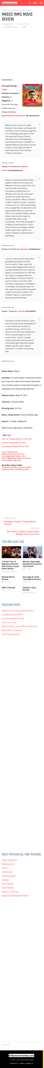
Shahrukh (13, 467)
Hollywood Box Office (12, 614)
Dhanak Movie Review (8, 578)
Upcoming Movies (11, 634)
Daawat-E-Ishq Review (29, 588)
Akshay (12, 469)
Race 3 (5, 868)
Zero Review (8, 887)
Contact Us (14, 1063)
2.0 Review (7, 872)
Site (6, 163)
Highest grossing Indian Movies (17, 610)
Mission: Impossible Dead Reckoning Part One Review (32, 564)
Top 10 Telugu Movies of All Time (17, 439)
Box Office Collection (12, 630)
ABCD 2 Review (8, 587)
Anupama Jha (8, 24)
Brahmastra (8, 864)
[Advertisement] (22, 53)
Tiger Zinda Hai (9, 860)
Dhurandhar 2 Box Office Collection (19, 626)
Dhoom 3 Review (10, 891)
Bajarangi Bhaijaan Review (15, 895)
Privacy (22, 1063)
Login (35, 3)
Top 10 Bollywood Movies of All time (16, 458)
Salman (5, 467)
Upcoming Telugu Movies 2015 (16, 446)
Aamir (21, 467)
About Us (29, 1063)
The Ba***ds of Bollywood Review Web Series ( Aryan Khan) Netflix (10, 565)
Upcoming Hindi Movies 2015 (14, 456)
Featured (10, 10)
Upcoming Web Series (13, 618)
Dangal (5, 879)
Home (4, 10)
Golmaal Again (9, 875)
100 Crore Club (9, 622)
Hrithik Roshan (22, 469)
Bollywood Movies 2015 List (13, 454)
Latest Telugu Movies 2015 (14, 442)
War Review (7, 883)
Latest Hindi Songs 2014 (11, 460)
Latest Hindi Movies (10, 452)
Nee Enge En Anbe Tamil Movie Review (32, 578)
